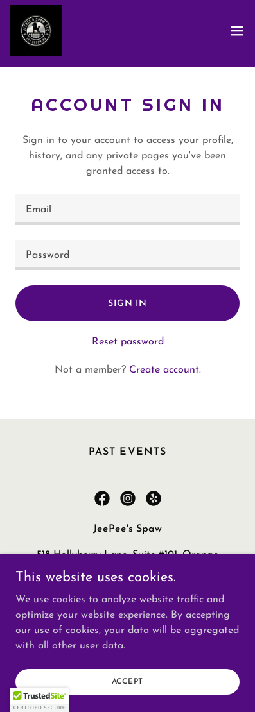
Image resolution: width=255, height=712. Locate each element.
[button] (237, 31)
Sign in (127, 304)
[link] (36, 30)
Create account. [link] (165, 370)
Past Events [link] (127, 452)
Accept (128, 681)
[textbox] (127, 209)
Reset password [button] (128, 342)
